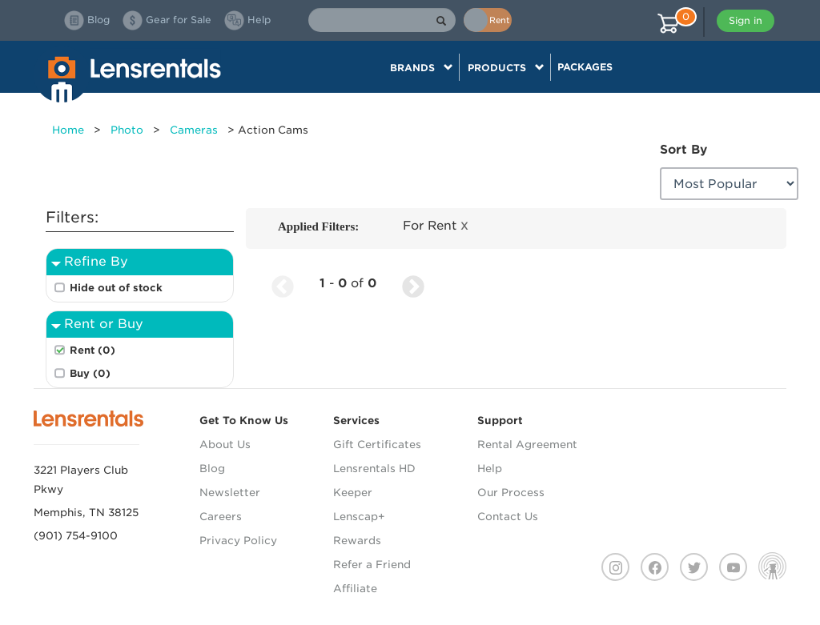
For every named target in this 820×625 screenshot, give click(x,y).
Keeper (352, 493)
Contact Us (507, 517)
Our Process (511, 493)
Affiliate (355, 589)
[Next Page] (413, 283)
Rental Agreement (527, 445)
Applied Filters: (318, 226)
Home (68, 130)
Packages (585, 67)
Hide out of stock (116, 288)
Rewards (357, 541)
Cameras (194, 130)
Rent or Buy (103, 323)
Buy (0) (90, 373)
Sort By (683, 149)
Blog (212, 469)
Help (489, 469)
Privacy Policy (238, 541)
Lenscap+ (359, 517)
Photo (127, 130)
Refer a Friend (372, 565)
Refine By (96, 261)
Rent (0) (92, 350)
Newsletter (229, 493)
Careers (220, 517)
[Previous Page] (282, 283)
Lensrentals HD (374, 469)
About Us (225, 445)
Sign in (745, 20)
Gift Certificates (377, 445)
